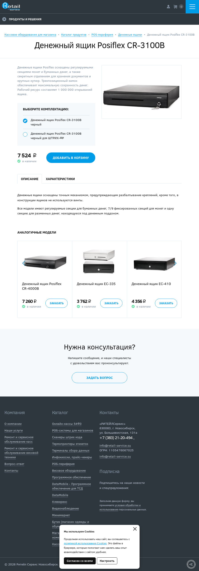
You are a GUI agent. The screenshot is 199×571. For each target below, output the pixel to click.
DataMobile (60, 495)
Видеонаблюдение (65, 508)
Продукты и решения (21, 19)
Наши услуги (13, 430)
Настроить (107, 561)
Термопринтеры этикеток (70, 444)
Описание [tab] (29, 179)
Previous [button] (24, 263)
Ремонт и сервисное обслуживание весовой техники (21, 452)
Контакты (11, 470)
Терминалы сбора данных (70, 450)
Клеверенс (59, 501)
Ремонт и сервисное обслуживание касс (18, 439)
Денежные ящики (130, 35)
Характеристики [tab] (60, 179)
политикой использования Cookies (85, 543)
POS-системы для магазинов (72, 430)
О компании (13, 423)
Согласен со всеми (80, 561)
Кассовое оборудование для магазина (30, 35)
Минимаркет (61, 515)
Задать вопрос (99, 377)
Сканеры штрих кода (67, 437)
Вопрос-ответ (14, 464)
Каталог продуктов (73, 35)
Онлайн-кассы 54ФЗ (66, 423)
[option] (44, 279)
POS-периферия (102, 35)
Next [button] (174, 263)
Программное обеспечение (71, 477)
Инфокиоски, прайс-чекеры (72, 457)
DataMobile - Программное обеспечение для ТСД (71, 486)
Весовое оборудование (69, 470)
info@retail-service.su (115, 445)
